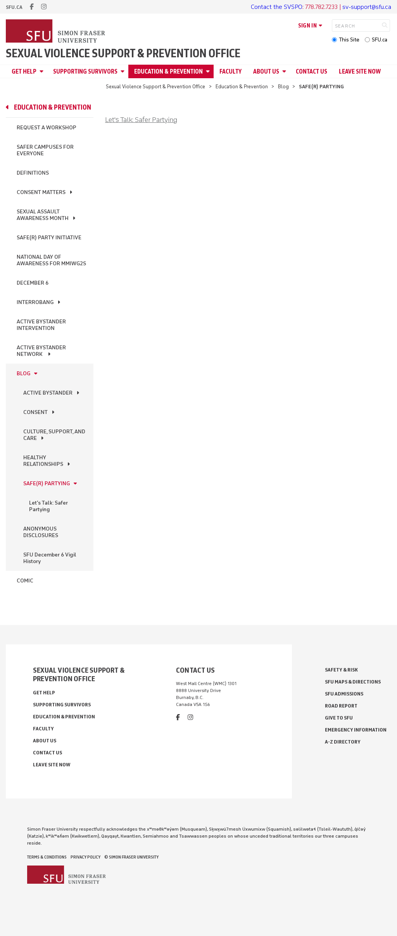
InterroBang (35, 302)
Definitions (33, 173)
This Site (349, 39)
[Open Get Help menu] (42, 71)
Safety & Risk (341, 669)
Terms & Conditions (47, 857)
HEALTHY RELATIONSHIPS (43, 460)
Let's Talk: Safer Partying (48, 506)
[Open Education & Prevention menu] (209, 71)
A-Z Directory (343, 741)
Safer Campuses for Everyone (45, 150)
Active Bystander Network (41, 350)
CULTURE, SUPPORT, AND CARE (54, 434)
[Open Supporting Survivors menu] (123, 71)
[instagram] (44, 6)
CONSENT (35, 412)
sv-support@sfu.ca (366, 6)
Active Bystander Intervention (41, 324)
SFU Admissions (344, 693)
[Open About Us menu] (285, 71)
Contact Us (311, 71)
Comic (25, 580)
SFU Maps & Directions (353, 681)
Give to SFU (339, 717)
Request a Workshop (46, 127)
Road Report (341, 705)
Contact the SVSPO (276, 6)
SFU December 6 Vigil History (49, 558)
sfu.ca (14, 7)
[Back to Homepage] (56, 31)
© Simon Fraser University (131, 857)
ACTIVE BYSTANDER (47, 393)
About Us (266, 71)
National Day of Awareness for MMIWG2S (51, 260)
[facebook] (32, 6)
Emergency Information (356, 729)
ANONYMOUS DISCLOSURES (40, 532)
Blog (283, 86)
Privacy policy (85, 857)
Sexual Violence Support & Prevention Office (123, 53)
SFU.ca (379, 39)
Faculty (230, 71)
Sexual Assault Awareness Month (43, 215)
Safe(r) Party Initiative (49, 237)
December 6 (32, 283)
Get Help (24, 71)
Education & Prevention (168, 71)
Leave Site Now (360, 71)
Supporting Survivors (85, 71)
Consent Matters (41, 192)
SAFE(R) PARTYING (46, 483)
